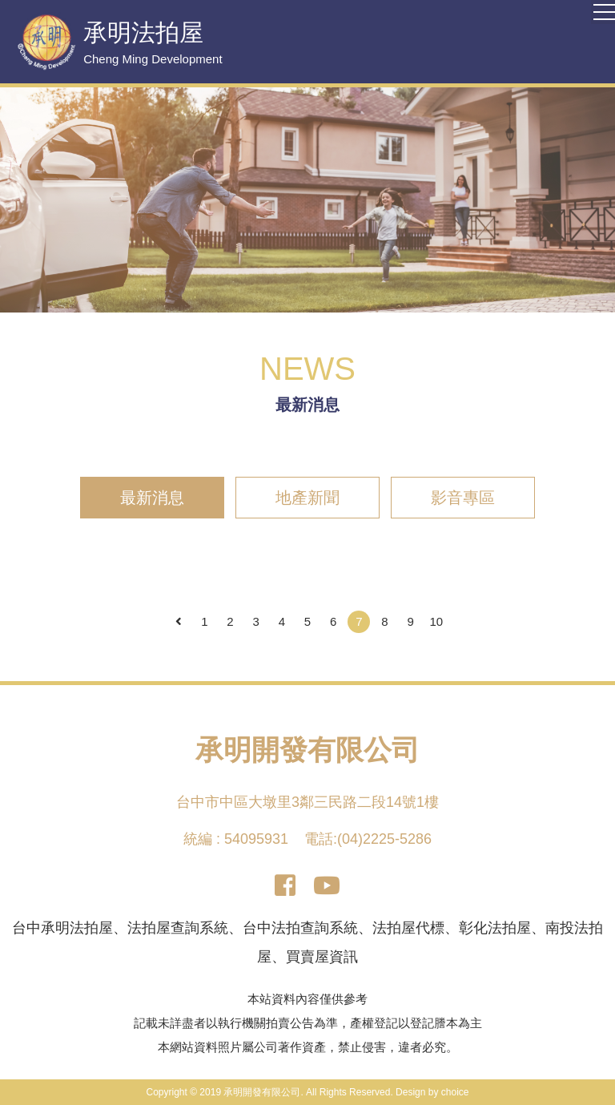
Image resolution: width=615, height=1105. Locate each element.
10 (437, 621)
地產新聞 (307, 497)
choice (455, 1092)
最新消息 (152, 497)
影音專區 (463, 497)
